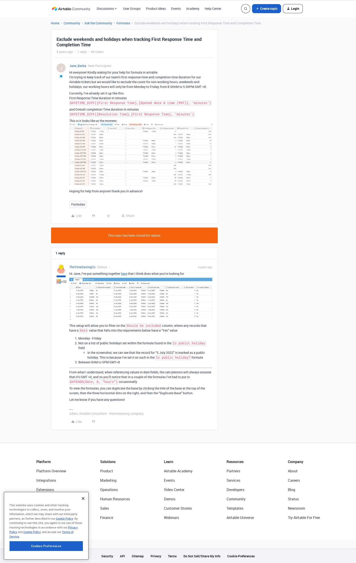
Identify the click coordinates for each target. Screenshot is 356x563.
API (122, 556)
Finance (106, 517)
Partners (233, 471)
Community (72, 23)
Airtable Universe (240, 517)
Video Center (174, 489)
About (293, 471)
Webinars (171, 517)
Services (233, 480)
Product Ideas (156, 8)
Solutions (108, 461)
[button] (266, 8)
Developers (235, 489)
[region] (46, 525)
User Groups (132, 8)
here (124, 273)
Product (106, 471)
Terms (172, 556)
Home (55, 23)
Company (295, 461)
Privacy (156, 556)
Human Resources (115, 498)
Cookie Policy (64, 518)
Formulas (123, 23)
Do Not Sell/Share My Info (201, 556)
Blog (291, 489)
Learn (168, 461)
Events (176, 8)
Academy (192, 8)
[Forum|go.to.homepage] (71, 8)
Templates (235, 508)
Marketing (108, 480)
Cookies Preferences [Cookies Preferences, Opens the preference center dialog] (46, 546)
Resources (235, 461)
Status (293, 498)
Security (107, 556)
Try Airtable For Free (304, 517)
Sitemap (138, 556)
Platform (43, 461)
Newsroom (296, 508)
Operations (109, 489)
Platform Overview (51, 471)
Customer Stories (178, 508)
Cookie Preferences (241, 556)
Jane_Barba (77, 66)
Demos (169, 498)
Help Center (213, 8)
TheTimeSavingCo (82, 267)
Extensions (45, 489)
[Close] (83, 498)
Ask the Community (98, 23)
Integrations (46, 480)
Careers (294, 480)
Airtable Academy (178, 471)
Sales (104, 508)
